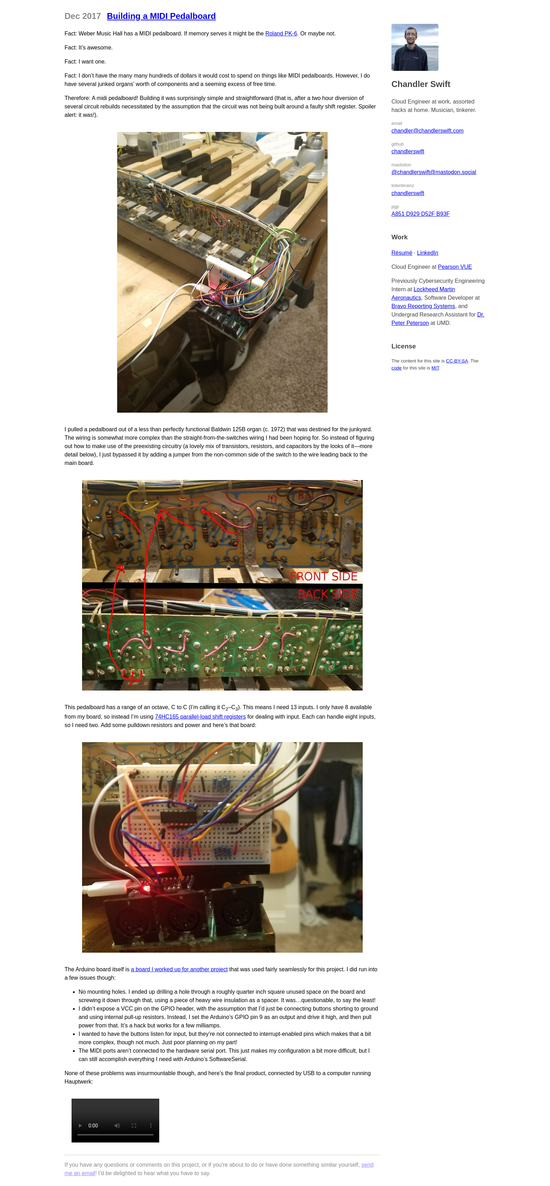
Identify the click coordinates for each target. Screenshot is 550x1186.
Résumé (401, 253)
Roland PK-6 (281, 33)
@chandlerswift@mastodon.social (433, 172)
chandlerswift (407, 151)
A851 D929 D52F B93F (420, 214)
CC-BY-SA (457, 361)
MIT (435, 368)
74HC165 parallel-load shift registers (200, 717)
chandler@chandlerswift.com (427, 131)
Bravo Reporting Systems (423, 306)
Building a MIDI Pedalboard (161, 16)
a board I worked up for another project (179, 969)
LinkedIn (427, 253)
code (396, 368)
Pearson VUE (455, 267)
